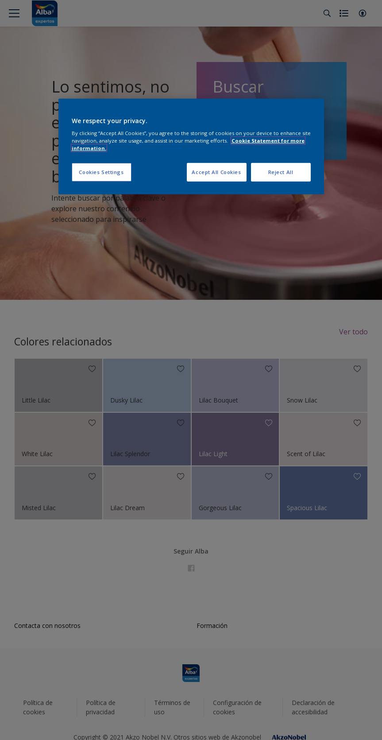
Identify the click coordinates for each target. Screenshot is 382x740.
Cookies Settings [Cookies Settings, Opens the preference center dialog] (101, 172)
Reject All (280, 172)
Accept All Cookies (216, 172)
